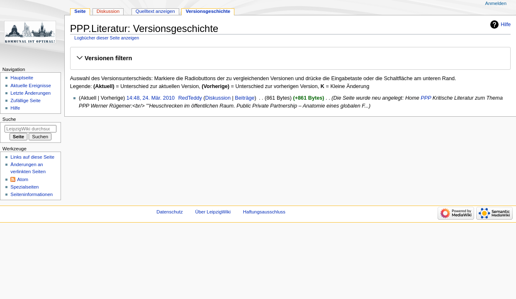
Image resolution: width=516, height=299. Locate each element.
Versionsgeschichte (208, 11)
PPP (426, 98)
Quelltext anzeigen (155, 11)
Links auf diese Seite (32, 156)
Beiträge (244, 98)
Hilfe (506, 24)
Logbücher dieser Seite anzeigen (106, 37)
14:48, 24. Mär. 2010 (151, 98)
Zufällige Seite (25, 100)
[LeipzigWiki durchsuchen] (30, 128)
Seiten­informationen (31, 194)
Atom (22, 179)
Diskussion (218, 98)
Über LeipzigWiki (213, 211)
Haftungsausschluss (264, 211)
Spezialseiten (24, 186)
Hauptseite (21, 77)
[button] (290, 58)
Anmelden (496, 3)
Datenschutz (169, 211)
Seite (79, 11)
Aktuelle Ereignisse (30, 85)
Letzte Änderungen (30, 93)
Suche (9, 119)
